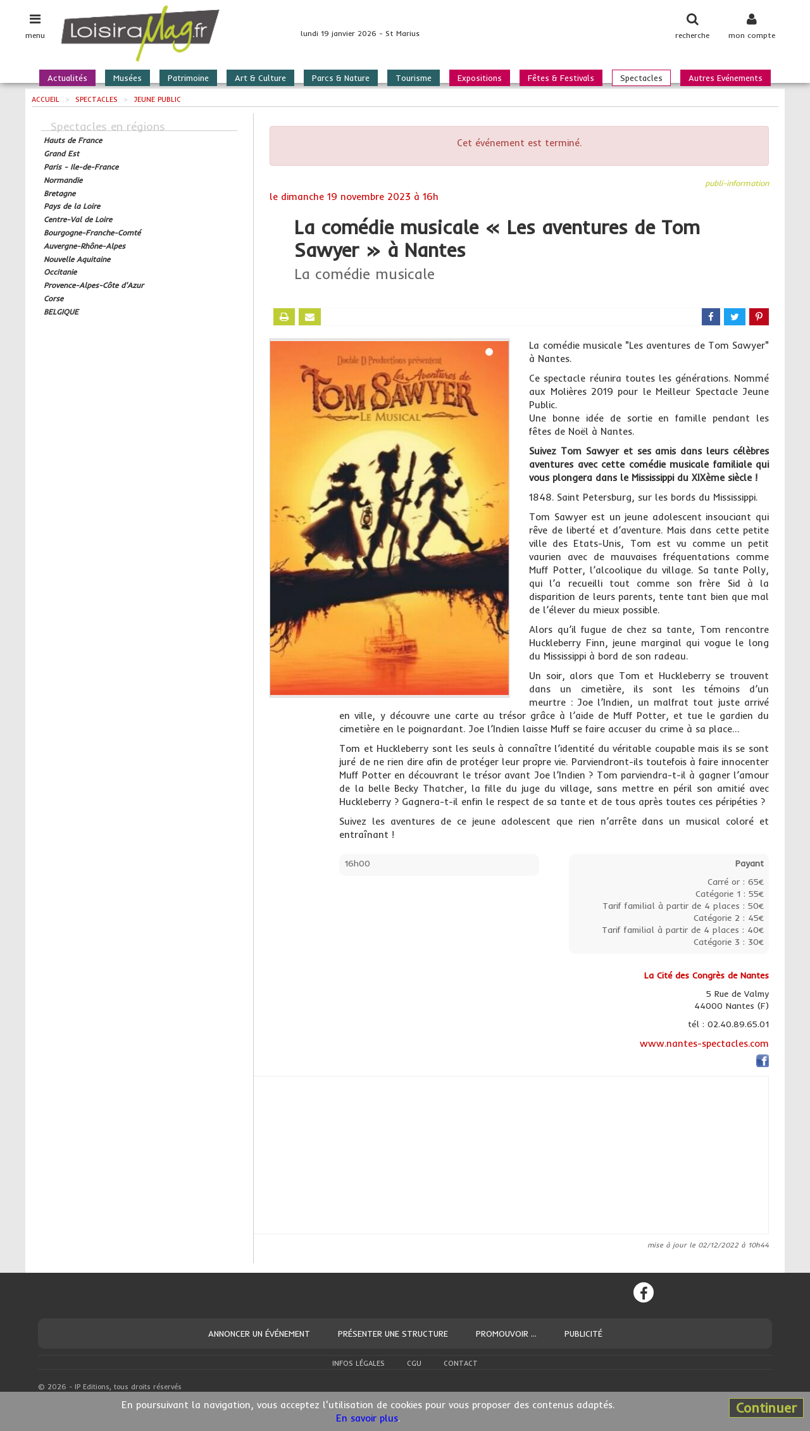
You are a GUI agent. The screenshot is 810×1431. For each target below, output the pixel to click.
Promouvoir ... (506, 1333)
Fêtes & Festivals (561, 78)
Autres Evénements (725, 78)
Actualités (67, 78)
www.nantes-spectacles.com (704, 1043)
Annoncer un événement (259, 1333)
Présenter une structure (393, 1333)
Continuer (766, 1407)
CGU (414, 1363)
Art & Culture (260, 78)
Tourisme (414, 78)
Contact (461, 1363)
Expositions (480, 78)
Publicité (583, 1333)
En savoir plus (367, 1418)
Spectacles (641, 78)
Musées (127, 78)
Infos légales (358, 1363)
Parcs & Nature (341, 78)
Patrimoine (188, 78)
